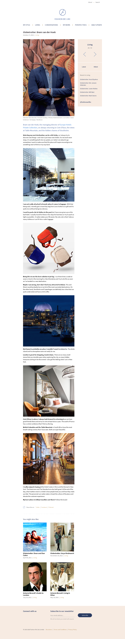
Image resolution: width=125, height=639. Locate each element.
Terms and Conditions (60, 629)
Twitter (38, 507)
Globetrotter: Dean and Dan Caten (34, 554)
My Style (26, 25)
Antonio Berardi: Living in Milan (60, 594)
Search (99, 2)
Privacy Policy (72, 629)
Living (37, 25)
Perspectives (81, 25)
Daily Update (96, 25)
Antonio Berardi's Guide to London (33, 594)
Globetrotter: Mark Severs (88, 96)
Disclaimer (49, 629)
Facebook (44, 507)
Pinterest (50, 507)
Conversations (51, 25)
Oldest (96, 67)
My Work (66, 25)
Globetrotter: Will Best (87, 92)
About (90, 2)
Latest (84, 67)
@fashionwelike (85, 102)
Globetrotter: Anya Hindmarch (62, 553)
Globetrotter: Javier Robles (88, 89)
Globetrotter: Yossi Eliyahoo (89, 79)
